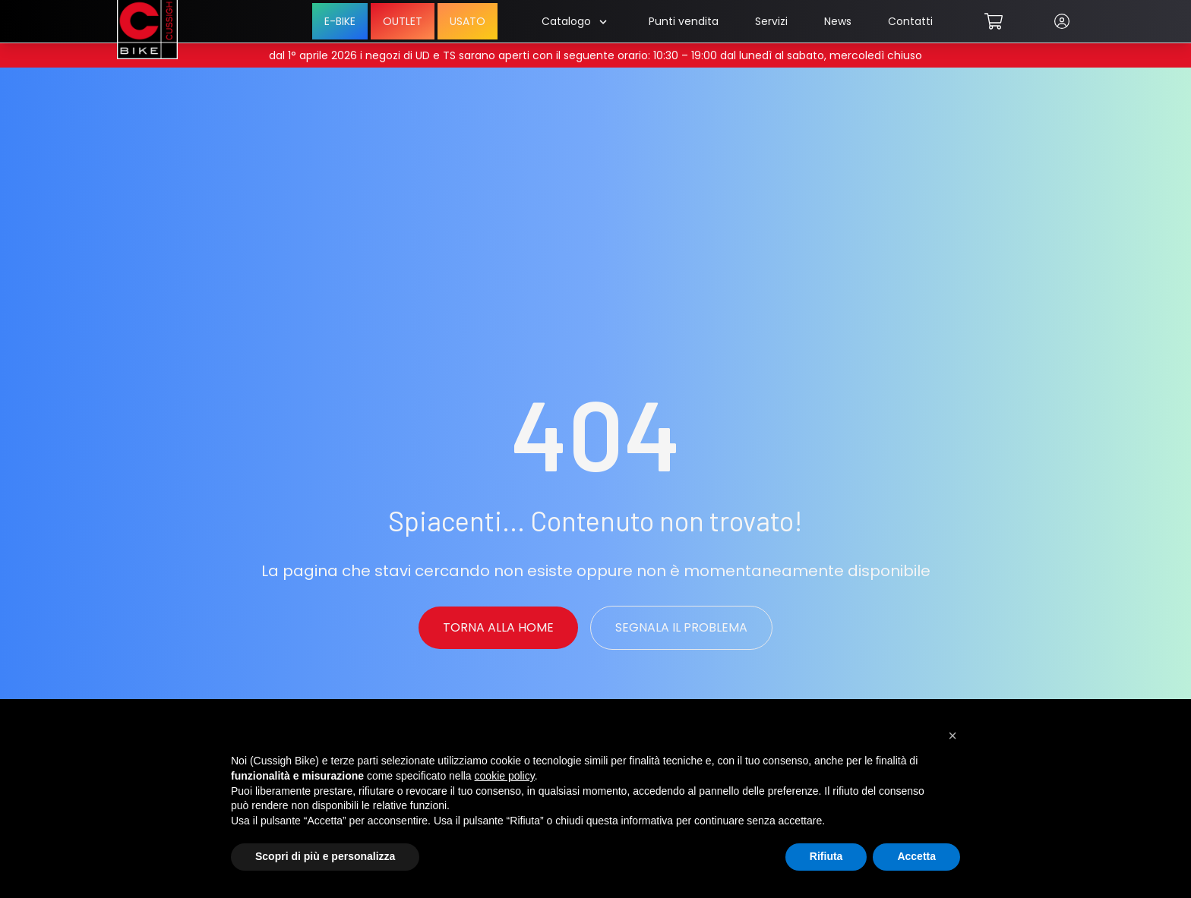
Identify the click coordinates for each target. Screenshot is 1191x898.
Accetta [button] (916, 856)
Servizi (771, 21)
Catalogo (574, 21)
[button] (952, 735)
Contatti (910, 21)
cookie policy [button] (505, 776)
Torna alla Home (498, 627)
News (837, 21)
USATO (467, 21)
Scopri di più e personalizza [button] (325, 856)
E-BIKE (339, 21)
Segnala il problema (681, 627)
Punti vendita (684, 21)
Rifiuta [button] (826, 856)
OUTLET (402, 21)
